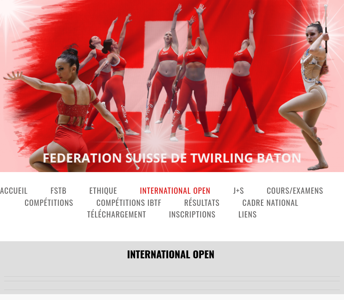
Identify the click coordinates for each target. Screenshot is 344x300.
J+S (238, 190)
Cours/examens (295, 190)
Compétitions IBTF (128, 202)
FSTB (58, 190)
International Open (175, 190)
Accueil (14, 190)
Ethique (103, 190)
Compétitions (50, 202)
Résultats (202, 202)
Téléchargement (116, 214)
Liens (248, 214)
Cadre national (270, 202)
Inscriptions (192, 214)
